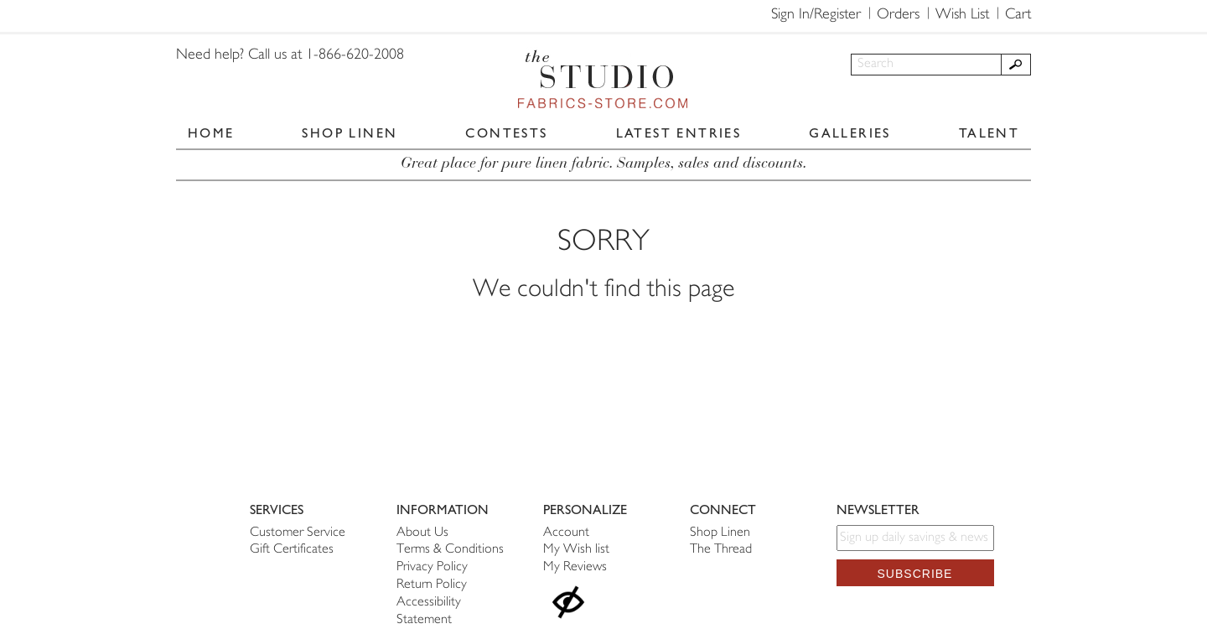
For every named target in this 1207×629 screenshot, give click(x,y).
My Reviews (575, 567)
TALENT (989, 133)
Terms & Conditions (450, 549)
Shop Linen (720, 533)
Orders (898, 15)
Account (566, 533)
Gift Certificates (292, 549)
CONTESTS (506, 133)
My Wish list (576, 549)
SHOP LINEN (349, 133)
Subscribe (915, 573)
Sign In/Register (816, 15)
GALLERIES (850, 133)
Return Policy (431, 585)
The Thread (721, 549)
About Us (422, 533)
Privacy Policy (432, 567)
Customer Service (297, 533)
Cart (1018, 15)
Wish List (962, 15)
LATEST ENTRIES (679, 133)
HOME (211, 133)
